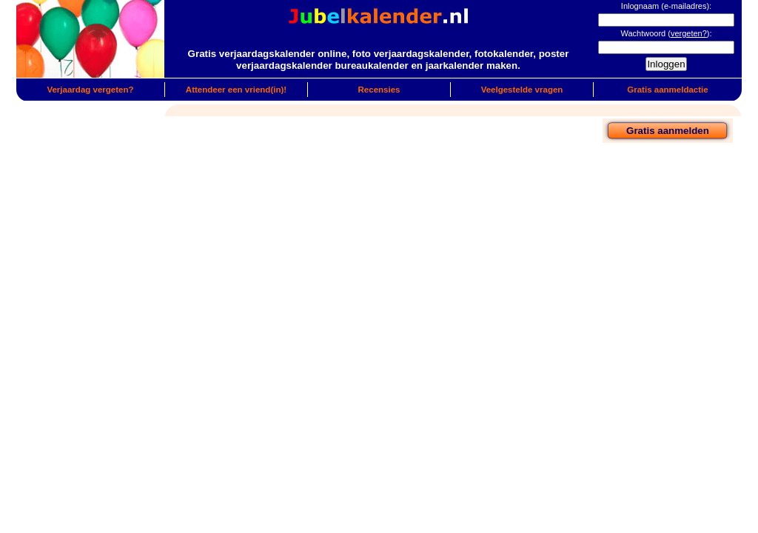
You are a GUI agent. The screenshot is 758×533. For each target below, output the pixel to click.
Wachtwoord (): (665, 33)
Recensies (379, 89)
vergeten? (689, 33)
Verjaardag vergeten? (90, 89)
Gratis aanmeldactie (667, 89)
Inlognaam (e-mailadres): (666, 5)
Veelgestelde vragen (522, 89)
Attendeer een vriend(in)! (236, 89)
